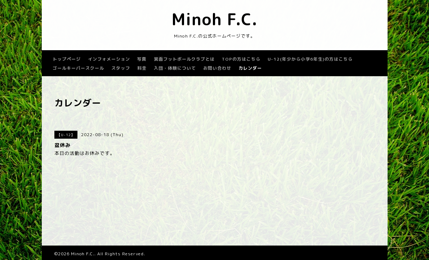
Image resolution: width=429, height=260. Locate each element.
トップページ (67, 59)
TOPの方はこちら (241, 59)
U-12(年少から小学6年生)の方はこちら (310, 59)
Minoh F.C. (214, 19)
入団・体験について (175, 68)
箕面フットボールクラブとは (184, 59)
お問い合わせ (217, 68)
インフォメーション (109, 59)
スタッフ (120, 68)
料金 (142, 68)
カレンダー (250, 68)
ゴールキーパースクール (78, 68)
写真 (142, 59)
